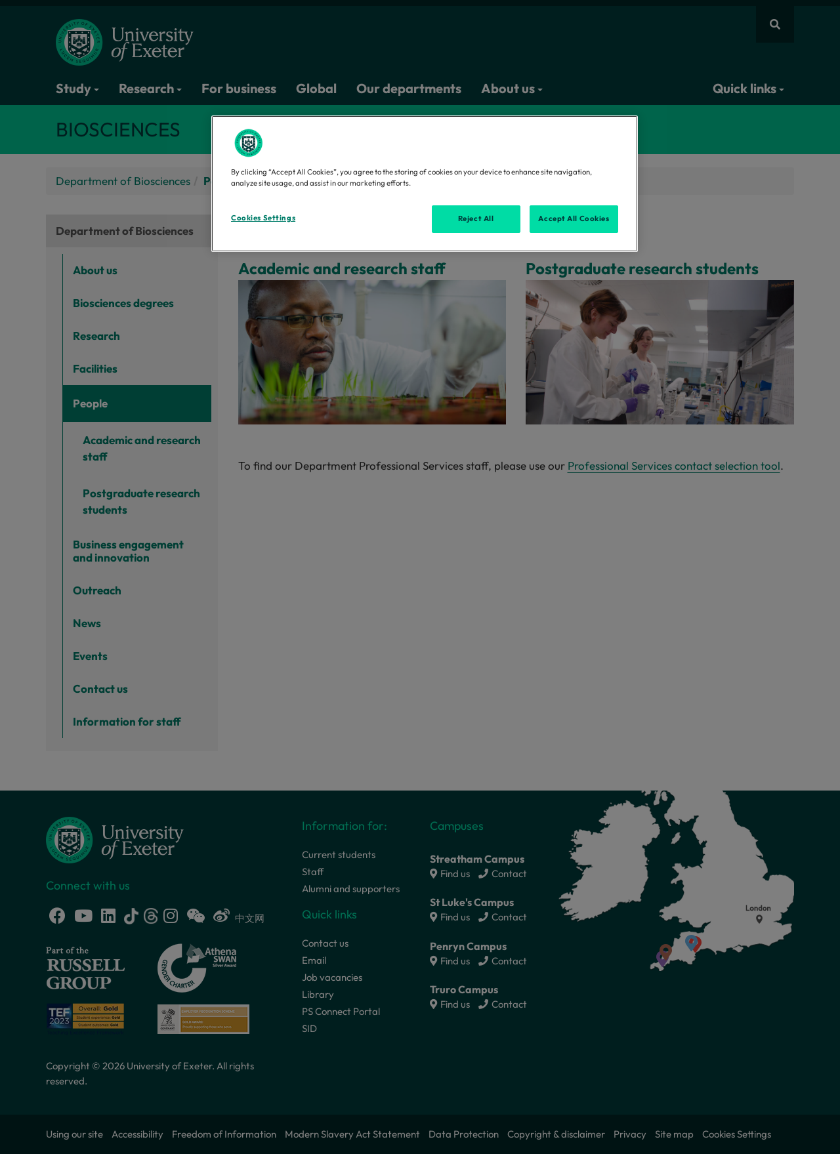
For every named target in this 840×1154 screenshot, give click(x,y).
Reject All (476, 218)
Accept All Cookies (573, 218)
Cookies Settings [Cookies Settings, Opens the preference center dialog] (263, 217)
